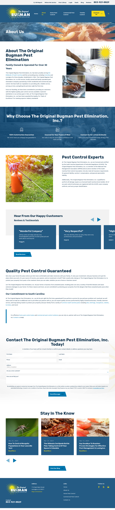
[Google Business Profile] (108, 487)
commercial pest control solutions (47, 317)
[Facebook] (99, 487)
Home (65, 487)
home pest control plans (26, 317)
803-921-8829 (101, 2)
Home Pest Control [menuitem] (53, 13)
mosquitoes (99, 305)
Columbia (47, 75)
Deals (76, 2)
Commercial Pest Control (71, 496)
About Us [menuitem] (44, 13)
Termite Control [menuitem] (82, 13)
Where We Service (50, 2)
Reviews (88, 2)
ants (87, 305)
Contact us (16, 320)
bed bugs (92, 305)
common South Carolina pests (71, 305)
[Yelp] (104, 487)
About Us (66, 490)
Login (70, 2)
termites (8, 307)
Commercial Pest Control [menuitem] (68, 13)
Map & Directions (37, 491)
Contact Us (66, 500)
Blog (82, 2)
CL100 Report (37, 2)
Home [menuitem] (36, 13)
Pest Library (62, 2)
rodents (106, 305)
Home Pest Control (69, 493)
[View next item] (99, 220)
